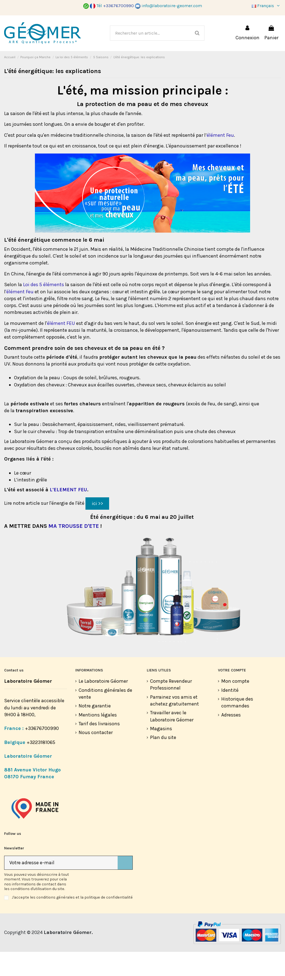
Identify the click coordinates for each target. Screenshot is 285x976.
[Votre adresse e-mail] (61, 887)
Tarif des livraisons (99, 748)
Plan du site (163, 762)
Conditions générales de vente (105, 717)
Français (266, 5)
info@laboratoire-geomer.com (168, 5)
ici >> (97, 528)
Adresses (231, 739)
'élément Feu (19, 316)
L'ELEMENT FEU (68, 514)
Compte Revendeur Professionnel (171, 708)
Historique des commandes (237, 726)
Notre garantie (95, 730)
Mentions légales (98, 739)
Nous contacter (96, 757)
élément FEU (61, 347)
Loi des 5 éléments (43, 309)
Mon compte (235, 705)
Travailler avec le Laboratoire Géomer (171, 740)
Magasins (161, 753)
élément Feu (220, 159)
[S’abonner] (125, 887)
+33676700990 (42, 752)
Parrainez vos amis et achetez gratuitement (174, 724)
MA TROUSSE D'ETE (73, 550)
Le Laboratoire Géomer (103, 705)
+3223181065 (41, 766)
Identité (230, 714)
